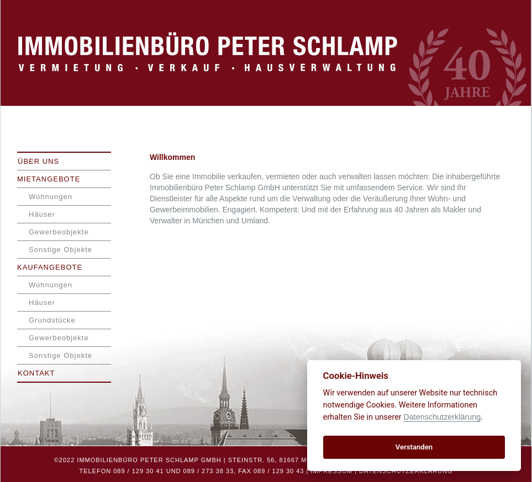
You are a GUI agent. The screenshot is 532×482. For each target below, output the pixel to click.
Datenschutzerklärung (406, 471)
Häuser (42, 214)
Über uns (38, 161)
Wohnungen (50, 196)
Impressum (331, 471)
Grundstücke (52, 320)
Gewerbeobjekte (59, 232)
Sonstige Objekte (60, 249)
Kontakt (36, 373)
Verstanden (414, 447)
